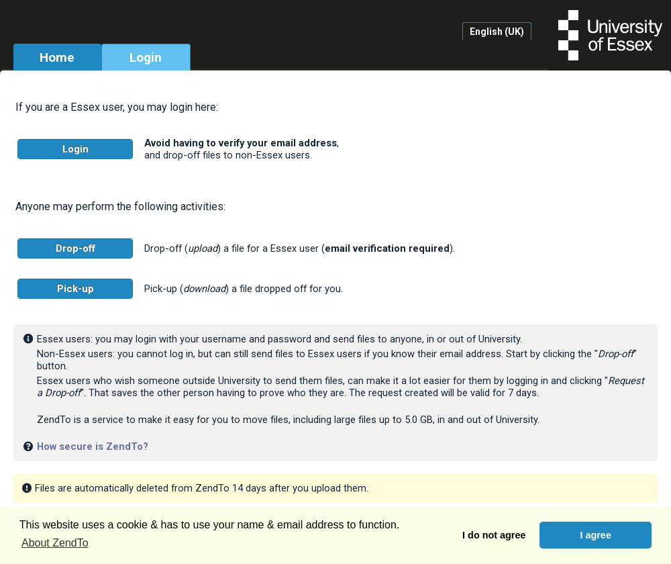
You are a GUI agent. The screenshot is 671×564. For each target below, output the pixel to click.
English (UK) (497, 31)
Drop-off (75, 248)
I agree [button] (595, 535)
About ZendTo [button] (55, 543)
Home (57, 57)
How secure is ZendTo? (92, 446)
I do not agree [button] (493, 535)
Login (146, 57)
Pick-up (75, 289)
